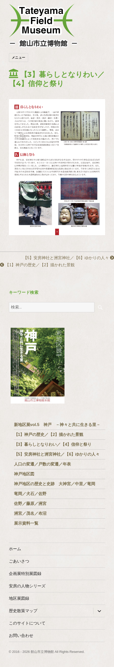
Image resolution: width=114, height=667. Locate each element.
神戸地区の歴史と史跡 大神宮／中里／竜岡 (54, 484)
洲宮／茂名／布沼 (30, 513)
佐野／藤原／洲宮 (30, 503)
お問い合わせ (21, 635)
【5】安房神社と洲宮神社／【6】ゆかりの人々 (68, 258)
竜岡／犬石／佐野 (30, 494)
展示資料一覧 (28, 523)
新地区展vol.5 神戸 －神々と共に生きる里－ (57, 425)
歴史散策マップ (23, 610)
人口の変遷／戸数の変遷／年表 (42, 464)
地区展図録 (19, 598)
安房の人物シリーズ (27, 586)
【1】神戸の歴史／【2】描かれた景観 (39, 265)
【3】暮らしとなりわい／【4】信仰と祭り (53, 444)
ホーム (15, 548)
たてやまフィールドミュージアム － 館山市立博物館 (42, 20)
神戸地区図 (24, 474)
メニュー (18, 57)
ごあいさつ (19, 561)
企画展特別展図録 (25, 573)
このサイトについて (27, 623)
